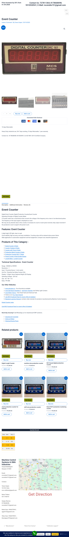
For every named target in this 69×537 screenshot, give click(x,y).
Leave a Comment (7, 22)
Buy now (17, 113)
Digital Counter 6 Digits (11, 246)
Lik (6, 297)
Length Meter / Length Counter (14, 258)
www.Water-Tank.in (10, 293)
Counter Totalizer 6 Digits (12, 248)
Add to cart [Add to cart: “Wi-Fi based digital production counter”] (51, 370)
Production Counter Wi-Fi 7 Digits (14, 254)
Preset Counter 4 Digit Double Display (15, 256)
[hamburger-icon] (66, 10)
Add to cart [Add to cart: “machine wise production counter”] (29, 369)
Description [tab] (5, 205)
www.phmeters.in (10, 288)
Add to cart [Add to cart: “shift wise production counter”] (29, 413)
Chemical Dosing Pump (11, 321)
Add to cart (27, 113)
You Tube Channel (18, 295)
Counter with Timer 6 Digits (13, 250)
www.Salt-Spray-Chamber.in (13, 290)
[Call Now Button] (34, 533)
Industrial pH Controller (11, 317)
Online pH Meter (9, 319)
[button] (64, 28)
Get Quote (6, 196)
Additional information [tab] (16, 205)
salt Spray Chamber (27, 290)
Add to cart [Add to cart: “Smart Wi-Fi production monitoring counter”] (51, 414)
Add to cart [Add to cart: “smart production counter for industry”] (7, 414)
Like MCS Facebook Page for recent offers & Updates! (17, 306)
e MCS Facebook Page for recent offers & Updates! (21, 297)
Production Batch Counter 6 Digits (14, 252)
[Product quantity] (6, 113)
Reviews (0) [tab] (27, 205)
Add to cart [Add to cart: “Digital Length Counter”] (7, 369)
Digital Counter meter (8, 302)
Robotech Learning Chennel (13, 299)
